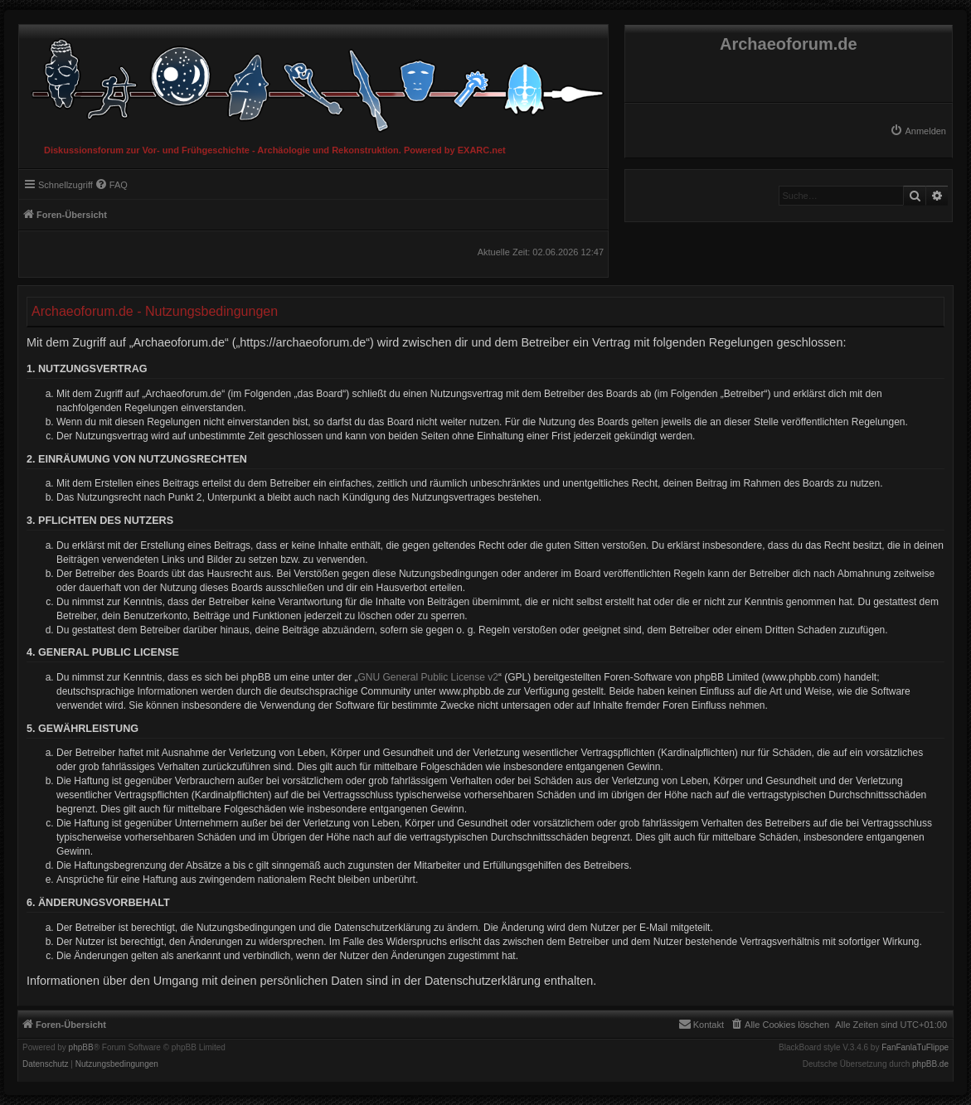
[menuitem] (918, 131)
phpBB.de (930, 1064)
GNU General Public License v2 (428, 677)
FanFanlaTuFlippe (915, 1048)
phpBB (81, 1048)
